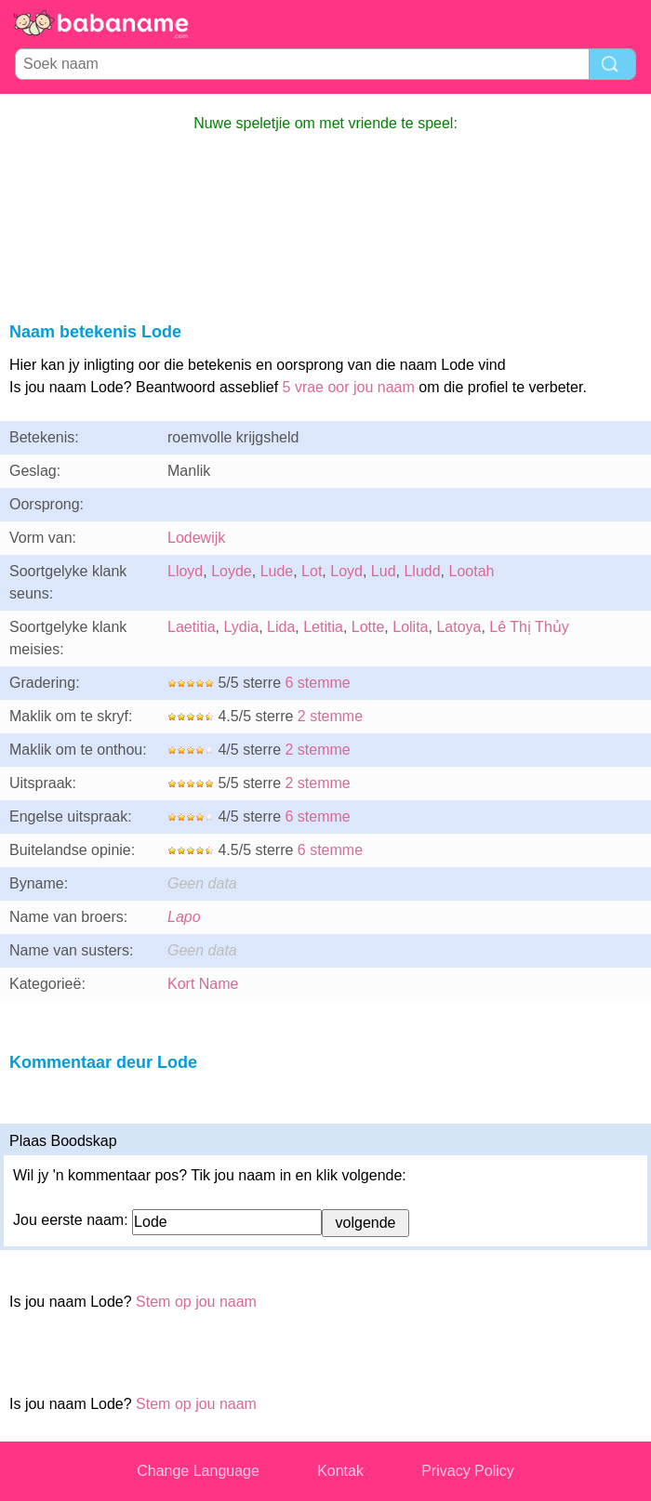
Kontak (340, 1471)
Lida (281, 627)
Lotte (368, 627)
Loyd (346, 571)
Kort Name (202, 984)
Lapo (184, 917)
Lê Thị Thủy (528, 627)
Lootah (471, 571)
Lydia (241, 627)
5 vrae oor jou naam (349, 387)
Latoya (458, 627)
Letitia (323, 627)
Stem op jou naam (196, 1302)
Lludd (422, 571)
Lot (311, 571)
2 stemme (330, 716)
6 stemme (317, 683)
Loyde (231, 571)
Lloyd (185, 571)
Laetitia (191, 627)
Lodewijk (196, 538)
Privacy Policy (467, 1471)
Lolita (410, 627)
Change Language (198, 1471)
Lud (383, 571)
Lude (277, 571)
